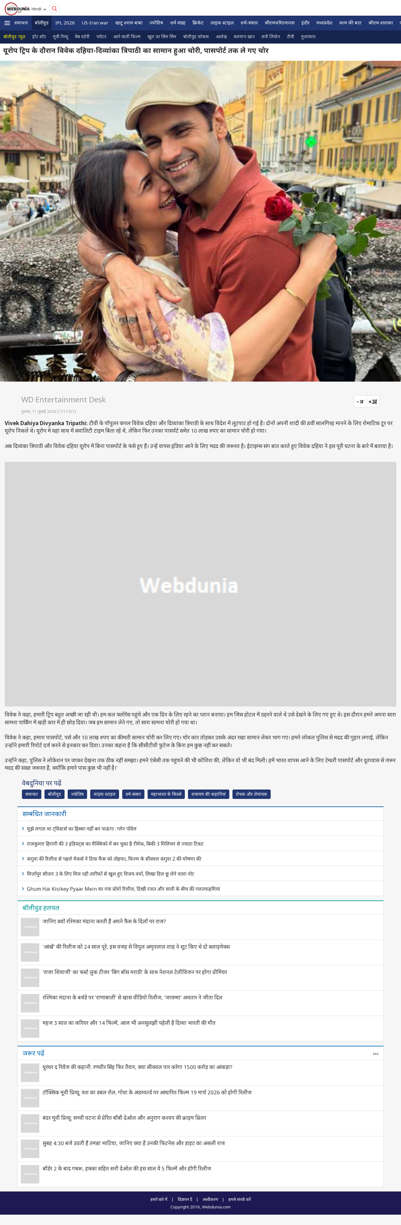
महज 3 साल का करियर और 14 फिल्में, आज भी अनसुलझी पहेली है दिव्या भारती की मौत (129, 1022)
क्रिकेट (198, 22)
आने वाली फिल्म (127, 36)
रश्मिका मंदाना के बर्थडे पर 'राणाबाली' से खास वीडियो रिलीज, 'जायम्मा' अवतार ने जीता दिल (132, 997)
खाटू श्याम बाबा (129, 22)
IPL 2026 (65, 22)
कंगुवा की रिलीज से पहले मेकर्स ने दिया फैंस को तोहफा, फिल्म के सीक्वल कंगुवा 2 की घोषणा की (114, 858)
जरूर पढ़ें (33, 1053)
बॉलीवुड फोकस (196, 36)
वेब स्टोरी (82, 36)
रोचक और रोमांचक (251, 794)
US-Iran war (95, 22)
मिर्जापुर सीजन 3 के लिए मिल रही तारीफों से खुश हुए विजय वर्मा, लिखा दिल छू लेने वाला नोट (110, 873)
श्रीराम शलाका (380, 22)
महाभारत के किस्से (166, 794)
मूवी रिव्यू (60, 36)
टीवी (290, 36)
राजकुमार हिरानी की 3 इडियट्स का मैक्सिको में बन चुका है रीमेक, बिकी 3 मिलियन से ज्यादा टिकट (115, 843)
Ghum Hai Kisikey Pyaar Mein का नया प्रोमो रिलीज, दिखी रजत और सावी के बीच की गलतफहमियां (123, 888)
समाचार (21, 22)
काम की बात (350, 22)
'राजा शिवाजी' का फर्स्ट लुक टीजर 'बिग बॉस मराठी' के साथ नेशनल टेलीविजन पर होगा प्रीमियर (135, 972)
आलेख (221, 36)
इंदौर (305, 22)
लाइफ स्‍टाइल (222, 22)
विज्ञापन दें (185, 1199)
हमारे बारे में (158, 1199)
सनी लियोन (271, 36)
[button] (7, 23)
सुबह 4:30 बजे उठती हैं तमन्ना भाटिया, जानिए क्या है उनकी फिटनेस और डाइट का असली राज (134, 1143)
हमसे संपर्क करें (239, 1199)
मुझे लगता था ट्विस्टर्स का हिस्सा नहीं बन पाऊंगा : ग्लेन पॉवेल (82, 828)
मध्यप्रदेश (324, 22)
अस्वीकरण (210, 1199)
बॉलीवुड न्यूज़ (14, 36)
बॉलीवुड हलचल (41, 907)
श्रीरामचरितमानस (279, 22)
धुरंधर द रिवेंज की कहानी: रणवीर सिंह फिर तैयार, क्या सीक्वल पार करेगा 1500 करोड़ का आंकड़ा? (137, 1067)
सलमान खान (244, 36)
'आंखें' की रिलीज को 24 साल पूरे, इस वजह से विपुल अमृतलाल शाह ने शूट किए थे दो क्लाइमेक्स (136, 946)
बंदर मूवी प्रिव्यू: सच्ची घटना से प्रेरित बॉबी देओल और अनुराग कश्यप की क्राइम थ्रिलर (124, 1117)
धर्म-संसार (249, 22)
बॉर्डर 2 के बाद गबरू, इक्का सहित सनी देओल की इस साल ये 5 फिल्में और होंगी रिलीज (127, 1168)
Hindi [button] (37, 9)
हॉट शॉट (39, 36)
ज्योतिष (156, 22)
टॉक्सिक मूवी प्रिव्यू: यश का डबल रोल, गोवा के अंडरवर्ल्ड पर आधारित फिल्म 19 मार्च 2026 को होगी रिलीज (147, 1092)
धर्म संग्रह (177, 22)
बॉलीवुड (42, 22)
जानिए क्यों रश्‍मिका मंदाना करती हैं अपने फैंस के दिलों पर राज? (104, 921)
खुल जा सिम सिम (162, 36)
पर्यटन (101, 36)
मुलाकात (308, 36)
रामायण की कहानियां (208, 794)
